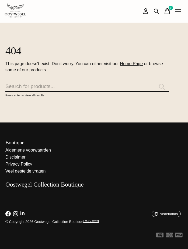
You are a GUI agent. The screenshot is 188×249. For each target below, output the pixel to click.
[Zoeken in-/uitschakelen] (156, 11)
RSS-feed (91, 221)
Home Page (131, 63)
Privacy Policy (18, 164)
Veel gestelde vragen (25, 171)
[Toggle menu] (178, 11)
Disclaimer (15, 157)
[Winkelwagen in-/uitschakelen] (167, 11)
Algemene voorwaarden (28, 150)
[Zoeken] (87, 87)
